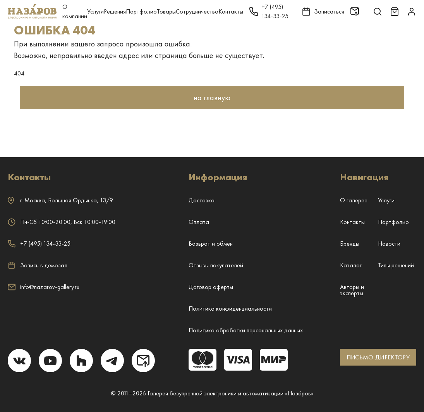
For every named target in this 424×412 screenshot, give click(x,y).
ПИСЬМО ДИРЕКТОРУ (378, 357)
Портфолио (141, 11)
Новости (389, 243)
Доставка (202, 200)
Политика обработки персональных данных (246, 330)
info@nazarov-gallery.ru (43, 287)
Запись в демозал (37, 265)
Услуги (95, 11)
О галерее (353, 200)
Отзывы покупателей (216, 265)
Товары (166, 11)
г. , (60, 200)
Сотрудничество (197, 11)
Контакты (230, 11)
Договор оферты (211, 287)
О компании (74, 11)
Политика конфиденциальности (230, 308)
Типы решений (396, 265)
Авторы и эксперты (352, 290)
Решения (115, 11)
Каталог (351, 265)
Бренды (349, 243)
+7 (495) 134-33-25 (39, 243)
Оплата (199, 222)
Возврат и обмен (211, 243)
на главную (212, 97)
